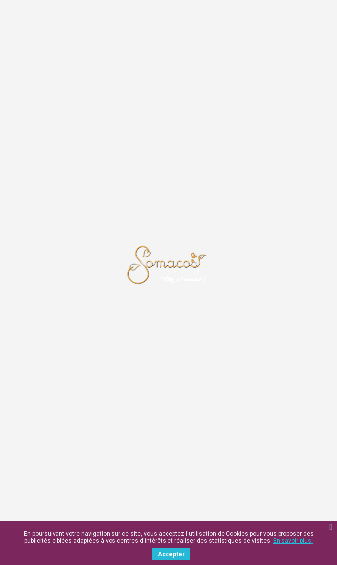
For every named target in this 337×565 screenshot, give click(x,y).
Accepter (171, 554)
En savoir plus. (293, 540)
